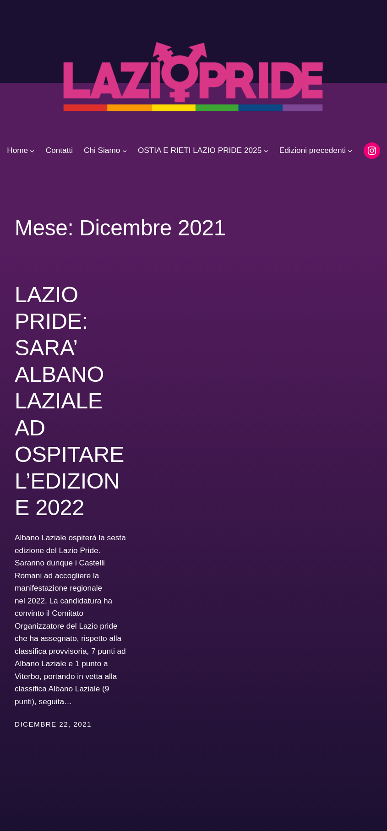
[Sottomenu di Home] (32, 150)
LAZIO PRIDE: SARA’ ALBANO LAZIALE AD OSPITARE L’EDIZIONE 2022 (69, 401)
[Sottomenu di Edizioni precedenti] (350, 150)
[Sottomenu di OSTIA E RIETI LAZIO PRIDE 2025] (266, 150)
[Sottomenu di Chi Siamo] (124, 150)
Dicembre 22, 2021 (53, 724)
